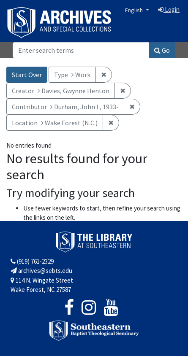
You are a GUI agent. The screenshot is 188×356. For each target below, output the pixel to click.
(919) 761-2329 (32, 261)
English (134, 10)
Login (169, 9)
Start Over (27, 74)
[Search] (81, 50)
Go (162, 50)
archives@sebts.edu (41, 271)
